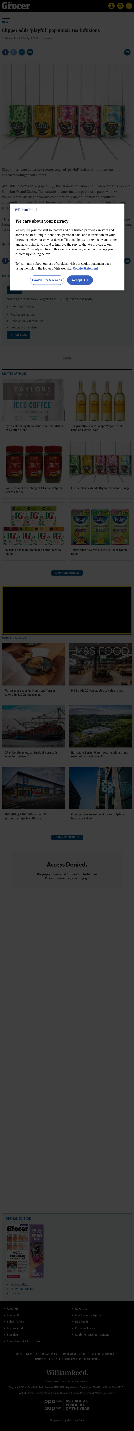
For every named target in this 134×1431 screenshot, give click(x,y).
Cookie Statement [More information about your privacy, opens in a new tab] (85, 268)
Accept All (80, 280)
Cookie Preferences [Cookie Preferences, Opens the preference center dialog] (47, 280)
